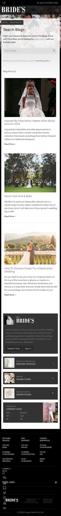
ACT (7, 416)
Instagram (4, 488)
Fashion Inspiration (45, 439)
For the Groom (24, 446)
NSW (8, 413)
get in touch (40, 39)
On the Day (42, 453)
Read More (10, 144)
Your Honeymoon (26, 460)
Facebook (4, 483)
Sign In (28, 348)
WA (21, 419)
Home (5, 22)
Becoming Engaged (6, 439)
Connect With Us (6, 470)
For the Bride (5, 446)
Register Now (14, 348)
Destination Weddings (7, 460)
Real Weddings (25, 439)
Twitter (4, 493)
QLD (22, 416)
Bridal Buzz (4, 478)
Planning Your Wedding (8, 453)
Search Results (16, 22)
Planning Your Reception (28, 453)
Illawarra (23, 413)
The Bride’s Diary (13, 10)
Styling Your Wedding (46, 446)
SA (7, 419)
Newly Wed (42, 460)
